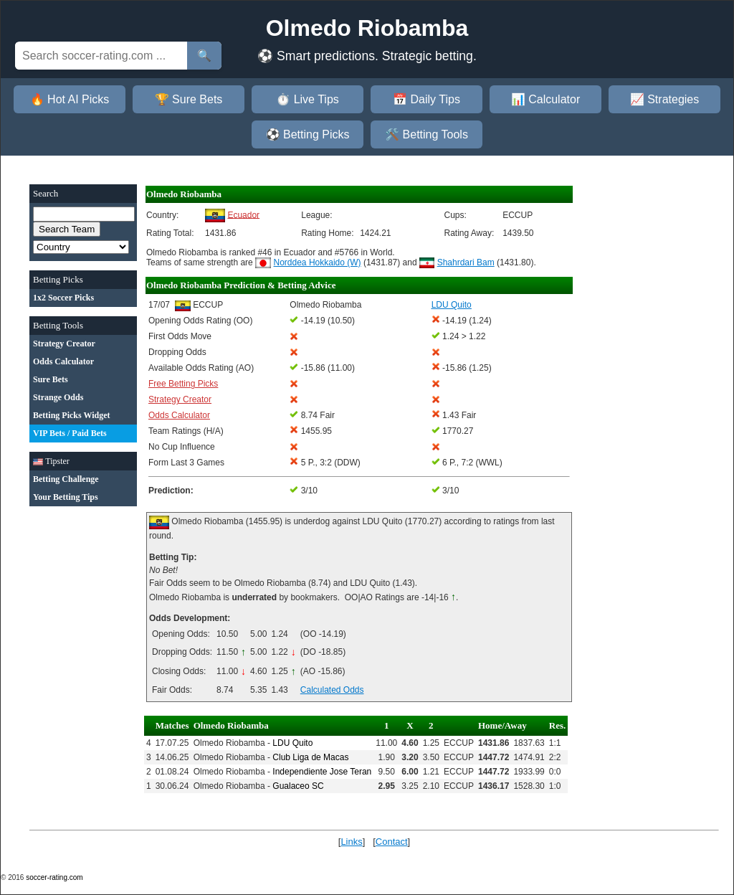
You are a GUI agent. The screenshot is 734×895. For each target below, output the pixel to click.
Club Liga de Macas (310, 757)
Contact (392, 841)
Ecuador (243, 214)
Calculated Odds (332, 690)
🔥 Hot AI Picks (70, 99)
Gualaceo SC (297, 786)
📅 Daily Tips (426, 99)
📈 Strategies (664, 99)
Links (351, 841)
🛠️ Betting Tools (426, 134)
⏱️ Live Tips (307, 99)
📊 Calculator (545, 99)
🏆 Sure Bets (189, 99)
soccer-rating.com (54, 877)
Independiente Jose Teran (321, 772)
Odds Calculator (179, 415)
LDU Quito (292, 743)
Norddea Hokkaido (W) (317, 262)
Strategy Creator (179, 399)
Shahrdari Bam (466, 262)
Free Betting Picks (183, 384)
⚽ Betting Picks (308, 134)
